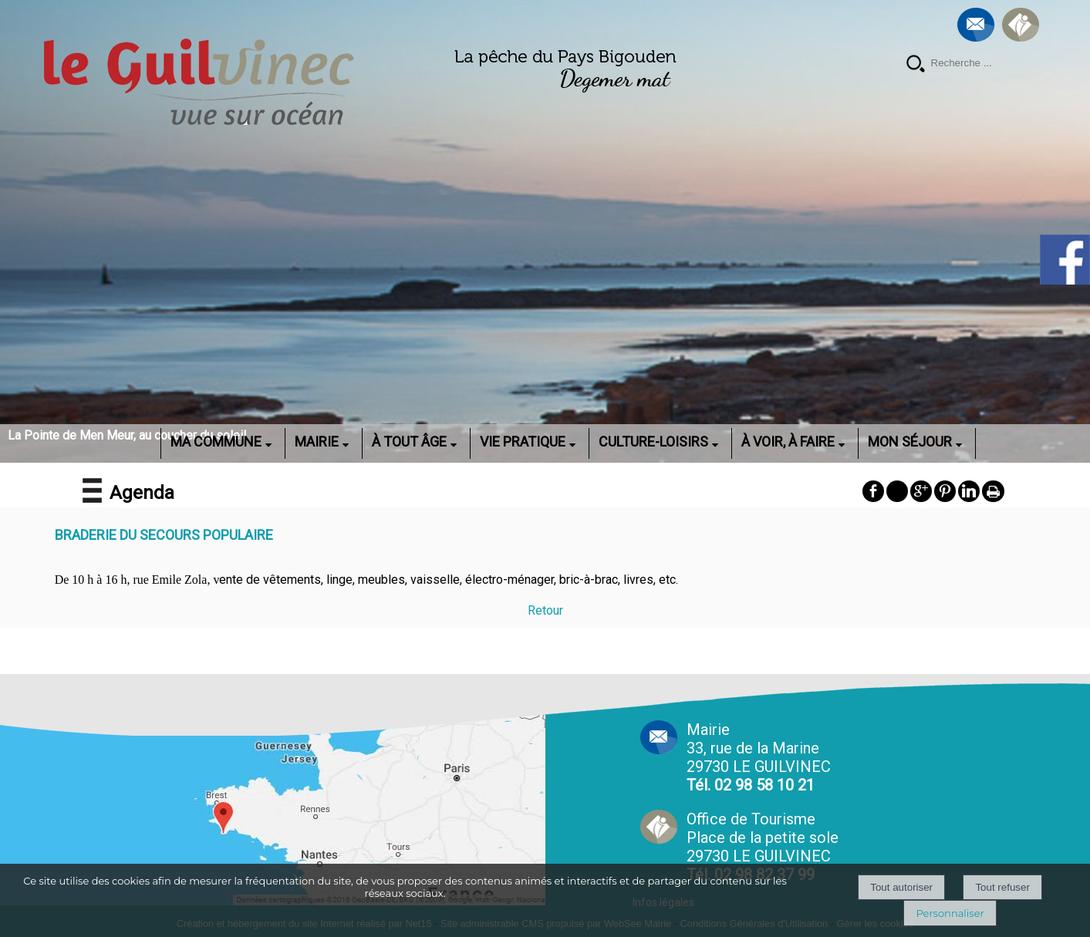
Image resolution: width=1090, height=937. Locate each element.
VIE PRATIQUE (522, 441)
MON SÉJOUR (910, 441)
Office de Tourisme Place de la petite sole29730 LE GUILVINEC (763, 847)
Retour (545, 610)
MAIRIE (317, 441)
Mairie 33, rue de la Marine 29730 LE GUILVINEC (759, 757)
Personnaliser (950, 913)
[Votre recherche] (985, 63)
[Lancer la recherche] (915, 65)
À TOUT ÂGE (409, 441)
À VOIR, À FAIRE (788, 441)
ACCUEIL (140, 441)
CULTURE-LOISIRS (653, 441)
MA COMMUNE (216, 441)
